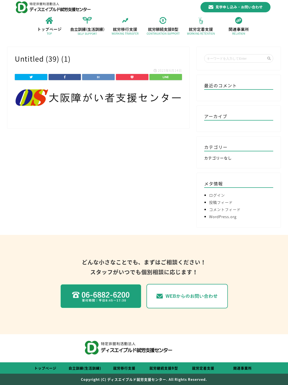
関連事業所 (242, 368)
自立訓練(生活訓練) (85, 368)
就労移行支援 (124, 368)
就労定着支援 (203, 368)
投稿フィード (221, 202)
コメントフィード (225, 209)
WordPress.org (222, 216)
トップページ (45, 368)
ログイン (217, 195)
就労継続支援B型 (163, 368)
